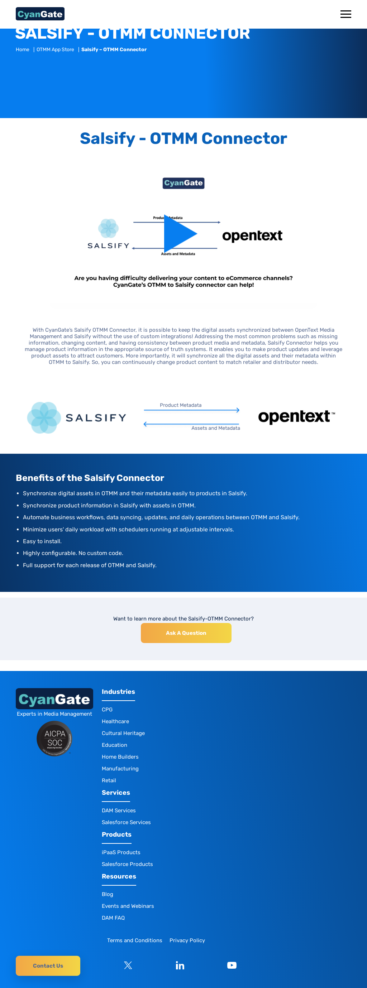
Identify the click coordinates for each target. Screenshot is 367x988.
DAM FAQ (113, 918)
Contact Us (48, 966)
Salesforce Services (126, 822)
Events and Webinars (128, 906)
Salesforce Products (127, 864)
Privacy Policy (187, 940)
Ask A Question (186, 633)
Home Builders (120, 757)
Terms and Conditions (134, 940)
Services (116, 793)
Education (114, 745)
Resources (119, 876)
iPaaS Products (121, 852)
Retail (109, 780)
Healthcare (115, 721)
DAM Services (119, 810)
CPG (107, 709)
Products (117, 834)
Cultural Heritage (123, 733)
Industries (118, 692)
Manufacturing (120, 768)
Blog (107, 894)
